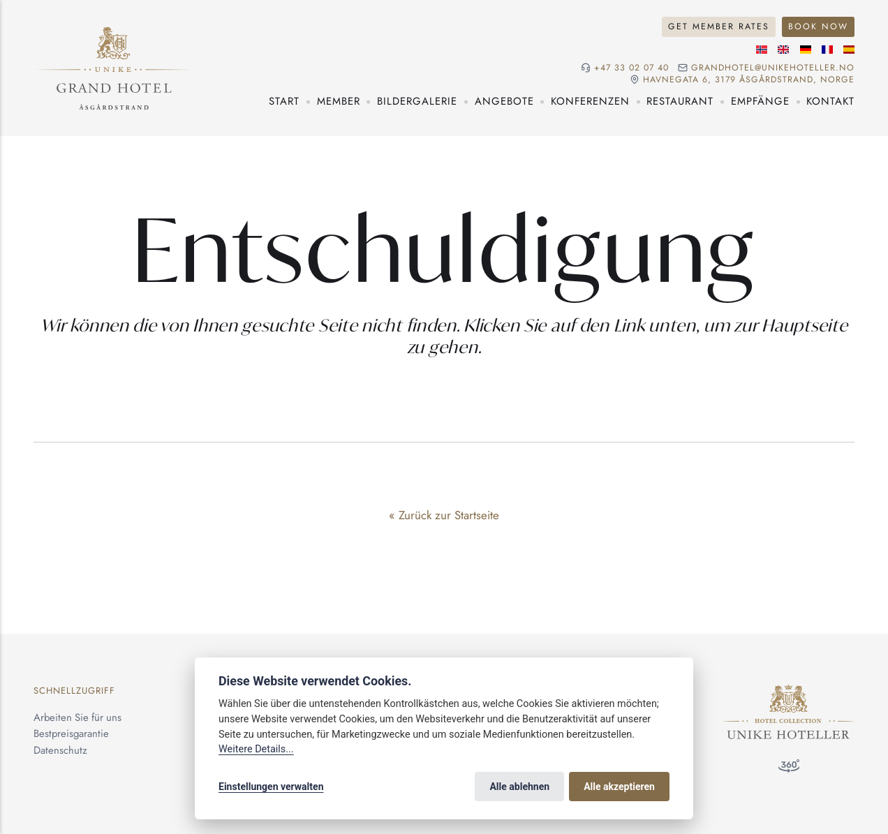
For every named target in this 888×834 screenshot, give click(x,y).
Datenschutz (60, 750)
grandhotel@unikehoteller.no (772, 68)
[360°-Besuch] (789, 769)
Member (338, 101)
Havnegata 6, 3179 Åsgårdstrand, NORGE (748, 80)
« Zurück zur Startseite (444, 515)
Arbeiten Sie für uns (77, 717)
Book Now (818, 26)
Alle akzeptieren (619, 786)
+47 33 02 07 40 (631, 68)
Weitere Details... (256, 749)
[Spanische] (848, 49)
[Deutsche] (805, 49)
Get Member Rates (718, 26)
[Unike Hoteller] (788, 692)
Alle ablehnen (519, 786)
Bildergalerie (417, 101)
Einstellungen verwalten (271, 786)
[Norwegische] (761, 49)
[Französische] (827, 49)
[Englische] (783, 49)
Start (284, 101)
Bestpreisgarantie (71, 733)
